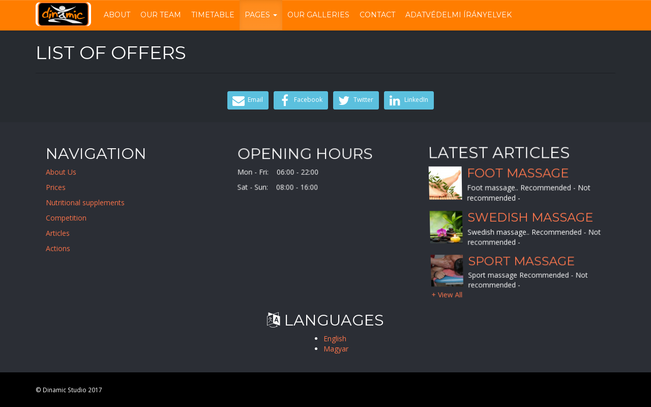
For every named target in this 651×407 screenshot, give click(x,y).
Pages (261, 14)
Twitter (354, 100)
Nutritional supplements (91, 202)
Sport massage (521, 261)
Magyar (335, 349)
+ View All (447, 294)
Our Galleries (318, 14)
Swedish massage (530, 217)
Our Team (160, 14)
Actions (64, 248)
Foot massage (517, 173)
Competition (72, 218)
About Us (67, 172)
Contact (377, 14)
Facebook (299, 100)
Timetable (212, 14)
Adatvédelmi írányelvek (458, 14)
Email (246, 100)
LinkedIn (407, 100)
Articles (64, 233)
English (334, 338)
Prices (62, 187)
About (117, 14)
